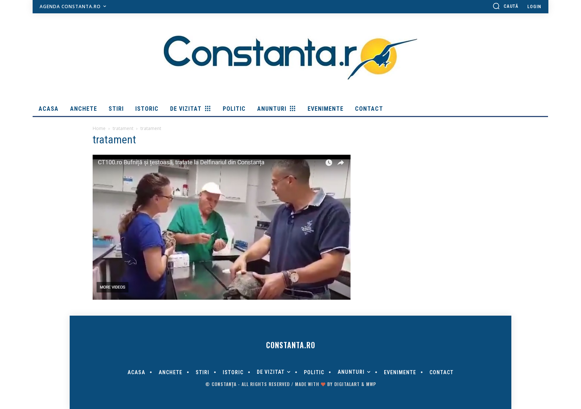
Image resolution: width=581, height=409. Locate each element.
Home (99, 128)
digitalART (347, 384)
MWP (371, 384)
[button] (505, 6)
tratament (123, 128)
